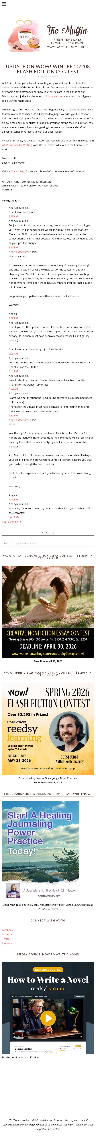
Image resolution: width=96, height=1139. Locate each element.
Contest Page (18, 171)
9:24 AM (13, 389)
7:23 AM (13, 353)
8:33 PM (13, 247)
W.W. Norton (29, 185)
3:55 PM (13, 216)
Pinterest (7, 943)
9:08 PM (13, 318)
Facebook (7, 930)
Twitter (6, 938)
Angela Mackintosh (20, 252)
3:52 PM (13, 415)
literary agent (11, 185)
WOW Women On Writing (17, 145)
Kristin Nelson (53, 96)
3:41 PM (13, 371)
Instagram (8, 934)
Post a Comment (11, 521)
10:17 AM (14, 517)
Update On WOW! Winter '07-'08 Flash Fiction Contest (48, 69)
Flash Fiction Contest (19, 181)
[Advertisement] (48, 1088)
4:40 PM (13, 499)
